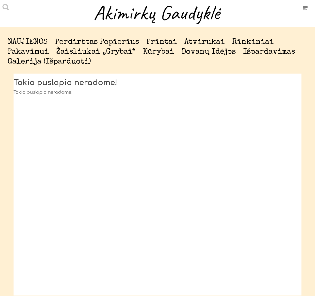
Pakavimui (28, 52)
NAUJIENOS (28, 42)
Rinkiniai (253, 42)
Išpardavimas (269, 52)
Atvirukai (204, 42)
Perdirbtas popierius (97, 42)
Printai (161, 42)
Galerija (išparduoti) (49, 62)
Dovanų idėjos (208, 52)
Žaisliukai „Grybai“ (96, 52)
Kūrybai (158, 52)
